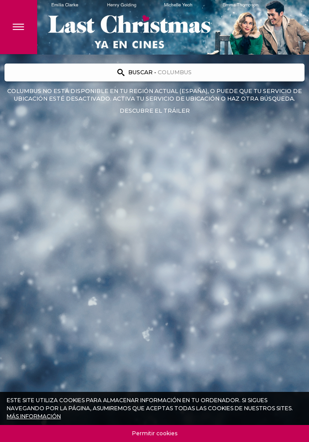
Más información (34, 416)
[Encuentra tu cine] (154, 72)
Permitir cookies (154, 433)
